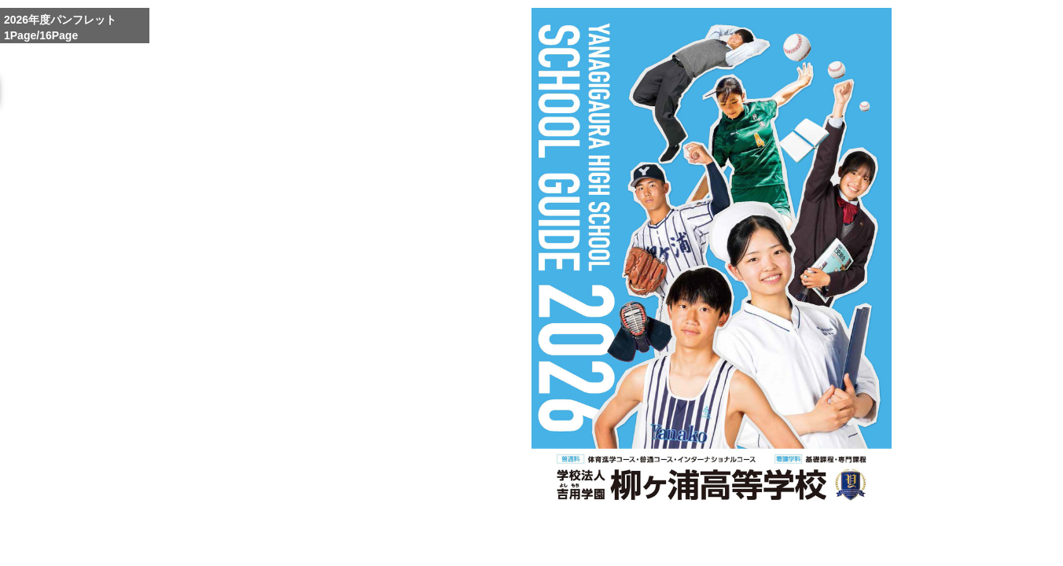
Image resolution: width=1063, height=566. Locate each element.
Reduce (753, 544)
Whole (716, 544)
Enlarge (679, 544)
